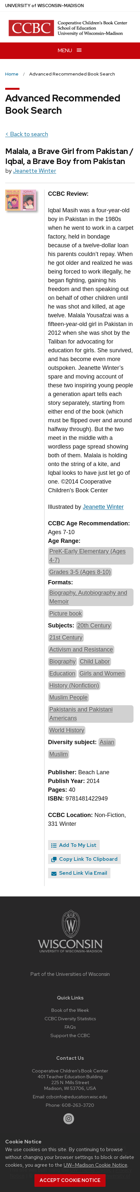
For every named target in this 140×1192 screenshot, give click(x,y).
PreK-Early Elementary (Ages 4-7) (87, 555)
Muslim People (68, 697)
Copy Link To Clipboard (84, 859)
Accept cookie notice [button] (70, 1180)
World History (66, 730)
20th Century (94, 625)
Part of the (70, 974)
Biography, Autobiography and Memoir (88, 597)
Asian (107, 742)
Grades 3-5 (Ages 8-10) (80, 572)
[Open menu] (70, 50)
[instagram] (68, 1118)
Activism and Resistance (81, 649)
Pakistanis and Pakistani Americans (81, 713)
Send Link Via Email (79, 873)
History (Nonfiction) (74, 685)
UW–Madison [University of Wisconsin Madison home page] (44, 5)
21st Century (66, 637)
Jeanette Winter (34, 170)
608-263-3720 (78, 1105)
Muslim (58, 754)
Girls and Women (102, 673)
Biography (62, 661)
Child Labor (95, 661)
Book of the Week (70, 1010)
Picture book (65, 613)
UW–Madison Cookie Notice (95, 1165)
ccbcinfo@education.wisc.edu (76, 1096)
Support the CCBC (70, 1035)
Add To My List (73, 845)
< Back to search (26, 134)
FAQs (70, 1027)
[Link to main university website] (70, 953)
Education (62, 673)
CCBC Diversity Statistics (70, 1018)
